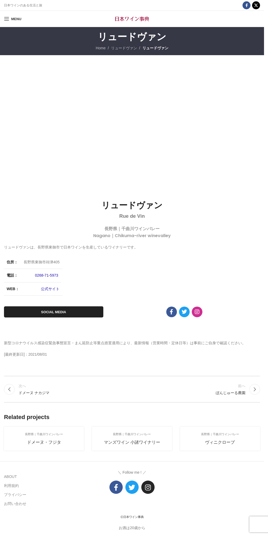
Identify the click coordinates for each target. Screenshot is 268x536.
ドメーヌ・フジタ (44, 442)
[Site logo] (132, 18)
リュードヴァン (124, 48)
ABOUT (10, 476)
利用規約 (11, 485)
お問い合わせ (15, 504)
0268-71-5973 (46, 275)
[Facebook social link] (246, 5)
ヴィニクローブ (220, 442)
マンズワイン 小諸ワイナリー (132, 442)
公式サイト (50, 289)
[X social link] (256, 5)
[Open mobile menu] (12, 19)
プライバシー (15, 495)
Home (100, 48)
